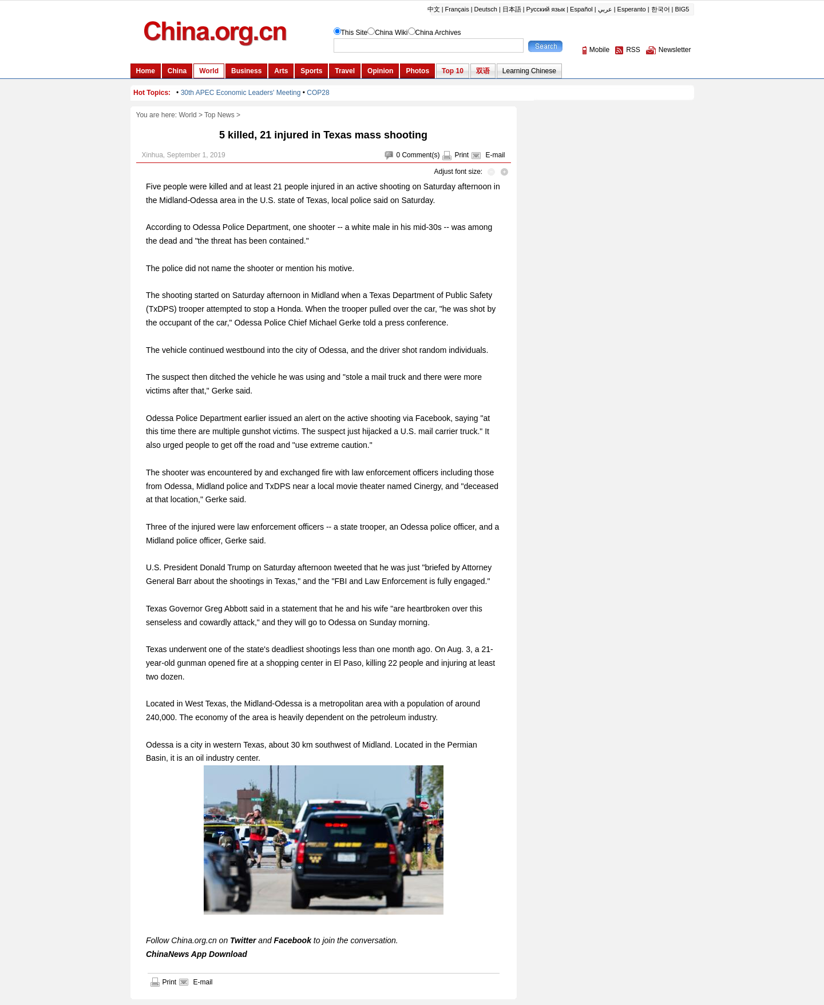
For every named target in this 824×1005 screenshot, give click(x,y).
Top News (219, 115)
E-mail (495, 155)
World (187, 115)
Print (461, 155)
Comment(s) (420, 155)
